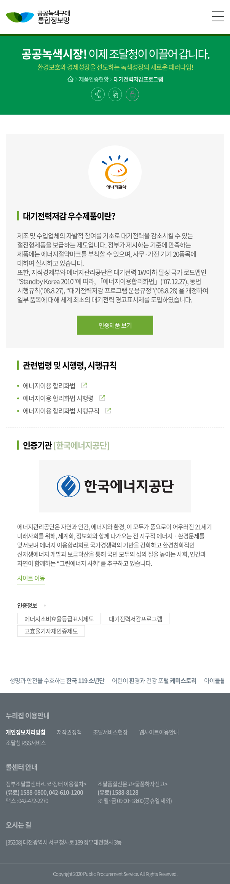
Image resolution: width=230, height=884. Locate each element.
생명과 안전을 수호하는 (57, 680)
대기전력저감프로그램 (138, 79)
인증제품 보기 (115, 325)
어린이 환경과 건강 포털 (154, 680)
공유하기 (98, 94)
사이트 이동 (31, 577)
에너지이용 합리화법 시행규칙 (67, 410)
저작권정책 (69, 732)
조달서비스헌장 (110, 732)
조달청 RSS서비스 (26, 743)
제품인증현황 (94, 79)
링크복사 (115, 94)
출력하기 (132, 94)
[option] (57, 680)
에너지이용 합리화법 (55, 385)
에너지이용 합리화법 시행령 (64, 398)
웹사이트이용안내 (159, 732)
